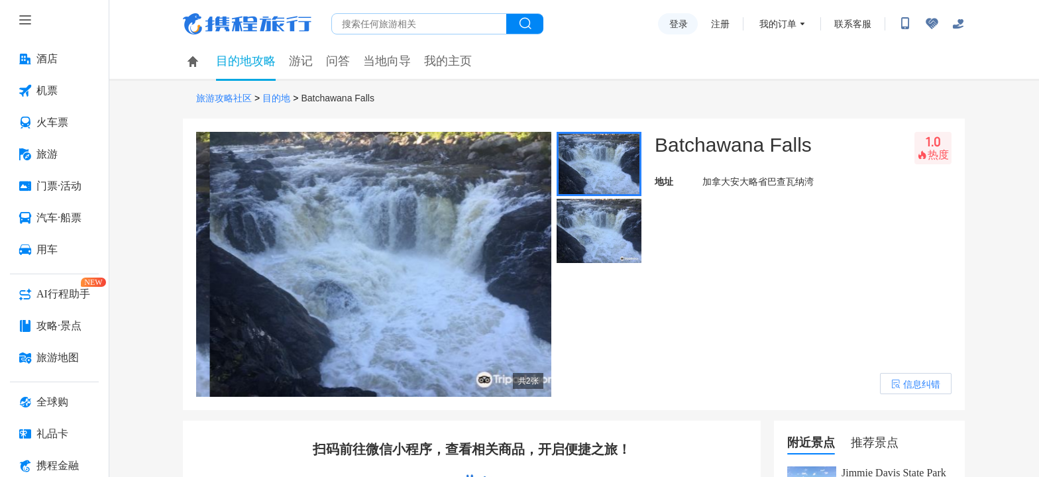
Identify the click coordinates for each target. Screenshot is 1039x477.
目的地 (276, 98)
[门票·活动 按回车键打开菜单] (54, 186)
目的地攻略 (246, 61)
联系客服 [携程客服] (852, 23)
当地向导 (387, 61)
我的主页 (448, 61)
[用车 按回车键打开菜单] (54, 250)
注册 (720, 23)
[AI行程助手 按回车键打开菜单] (54, 294)
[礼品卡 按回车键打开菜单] (54, 434)
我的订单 (777, 23)
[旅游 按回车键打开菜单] (54, 154)
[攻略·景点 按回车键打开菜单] (54, 326)
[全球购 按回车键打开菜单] (54, 402)
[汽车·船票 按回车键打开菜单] (54, 218)
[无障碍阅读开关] (931, 23)
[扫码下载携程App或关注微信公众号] (905, 24)
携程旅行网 (247, 23)
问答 (338, 61)
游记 (301, 61)
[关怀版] (958, 23)
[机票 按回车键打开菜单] (54, 91)
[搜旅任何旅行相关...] (419, 24)
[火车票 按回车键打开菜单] (54, 122)
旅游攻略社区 (224, 98)
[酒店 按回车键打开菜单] (54, 59)
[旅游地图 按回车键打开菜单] (54, 358)
